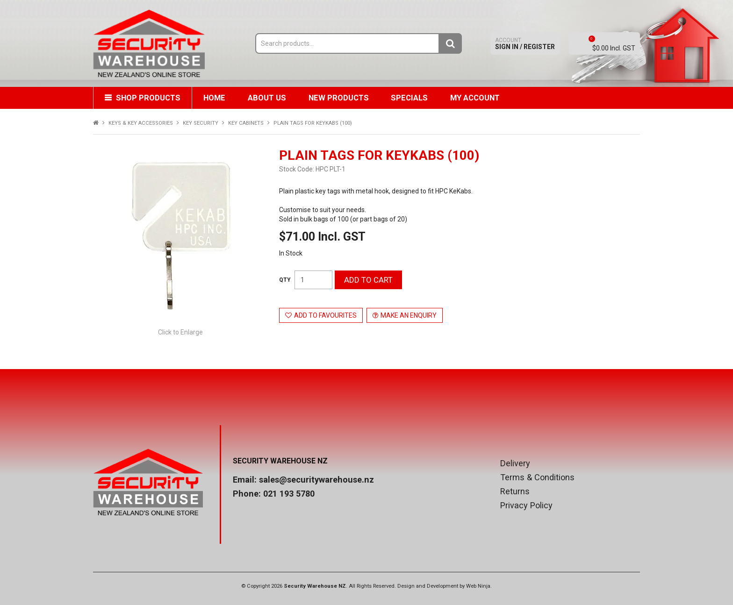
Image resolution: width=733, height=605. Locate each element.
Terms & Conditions (537, 477)
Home (216, 97)
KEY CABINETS (246, 123)
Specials (413, 97)
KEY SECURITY (200, 123)
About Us (269, 97)
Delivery (515, 463)
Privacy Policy (526, 505)
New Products (342, 97)
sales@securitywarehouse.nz (316, 479)
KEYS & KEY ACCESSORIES (140, 123)
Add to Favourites (325, 315)
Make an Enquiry (409, 315)
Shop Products (148, 97)
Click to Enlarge (180, 332)
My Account (480, 97)
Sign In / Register (525, 43)
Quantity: (285, 279)
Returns (515, 491)
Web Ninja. (479, 586)
